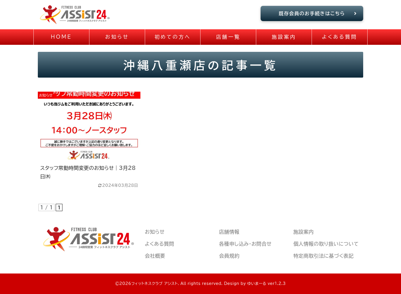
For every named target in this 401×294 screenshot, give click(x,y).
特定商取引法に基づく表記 (323, 255)
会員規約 (229, 255)
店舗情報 (229, 231)
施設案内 (303, 231)
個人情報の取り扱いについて (326, 243)
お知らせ (154, 231)
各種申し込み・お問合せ (245, 243)
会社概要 (155, 255)
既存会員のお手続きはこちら (318, 13)
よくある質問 (159, 243)
